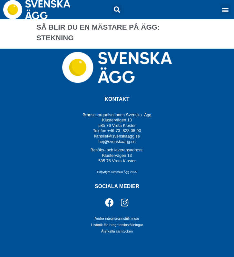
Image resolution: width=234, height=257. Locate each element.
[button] (117, 9)
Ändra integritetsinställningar (117, 218)
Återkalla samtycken (117, 231)
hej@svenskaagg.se (116, 141)
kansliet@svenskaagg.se (117, 136)
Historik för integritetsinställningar (117, 225)
